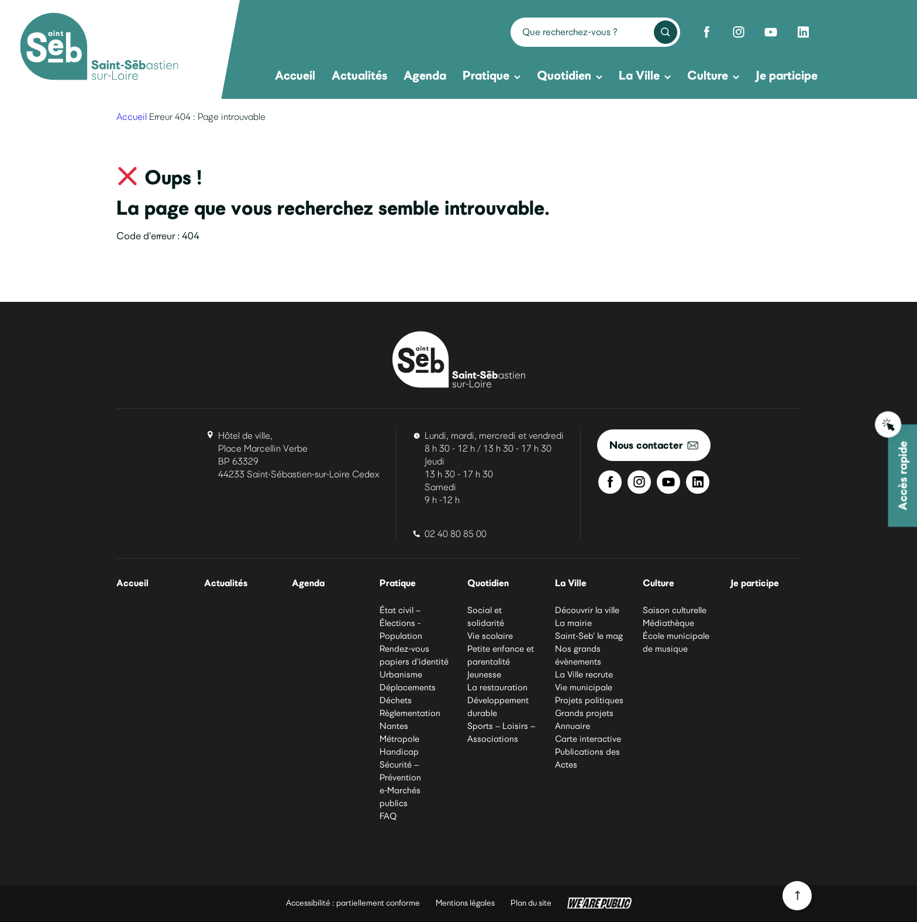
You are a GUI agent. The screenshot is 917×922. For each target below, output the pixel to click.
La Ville (571, 583)
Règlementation (410, 713)
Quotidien (489, 583)
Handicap (399, 752)
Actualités (226, 583)
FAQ (388, 816)
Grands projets (584, 713)
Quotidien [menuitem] (569, 75)
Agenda (309, 583)
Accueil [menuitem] (295, 75)
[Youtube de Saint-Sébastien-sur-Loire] (770, 32)
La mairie (573, 623)
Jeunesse (484, 675)
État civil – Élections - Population (401, 624)
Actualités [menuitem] (359, 75)
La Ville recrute (584, 675)
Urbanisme (401, 675)
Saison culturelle (674, 611)
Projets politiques (589, 701)
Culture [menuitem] (713, 75)
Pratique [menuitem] (491, 75)
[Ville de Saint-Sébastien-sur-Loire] (99, 48)
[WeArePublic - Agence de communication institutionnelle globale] (599, 904)
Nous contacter (653, 445)
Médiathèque (668, 623)
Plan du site (531, 904)
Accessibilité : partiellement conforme (353, 904)
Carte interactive (588, 739)
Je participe (755, 583)
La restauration (497, 688)
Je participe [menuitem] (787, 75)
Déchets (396, 701)
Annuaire (572, 726)
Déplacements (408, 688)
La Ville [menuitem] (645, 75)
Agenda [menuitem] (425, 75)
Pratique (399, 583)
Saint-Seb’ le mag (589, 636)
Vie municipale (583, 688)
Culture (659, 583)
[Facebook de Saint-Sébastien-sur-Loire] (706, 32)
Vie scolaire (490, 636)
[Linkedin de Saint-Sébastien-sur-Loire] (803, 32)
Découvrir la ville (587, 611)
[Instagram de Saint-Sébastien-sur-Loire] (738, 32)
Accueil (131, 116)
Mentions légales (465, 904)
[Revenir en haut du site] (797, 895)
